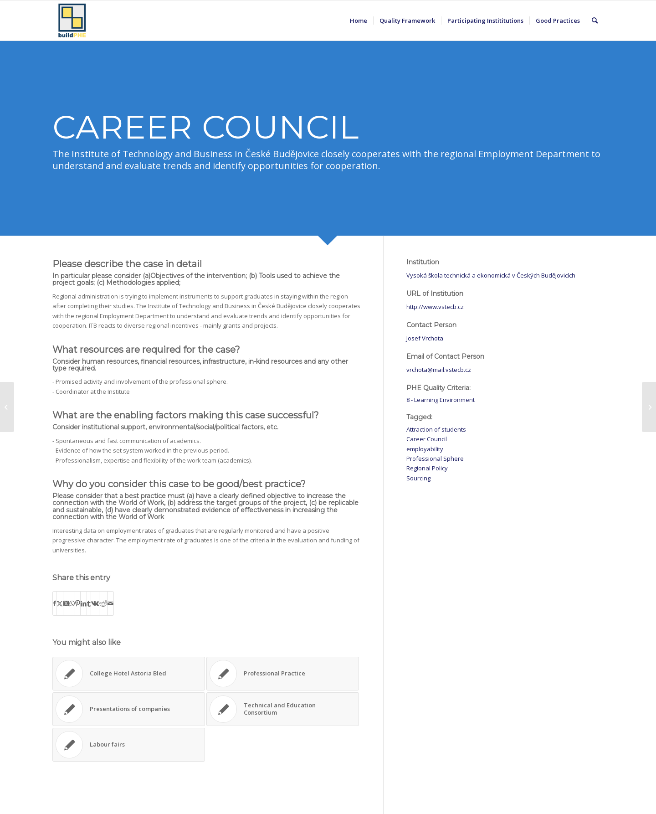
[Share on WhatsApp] (72, 603)
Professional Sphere (435, 458)
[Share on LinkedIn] (84, 603)
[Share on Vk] (95, 603)
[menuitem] (358, 20)
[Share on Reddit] (103, 603)
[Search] (595, 20)
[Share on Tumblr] (89, 603)
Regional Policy (427, 468)
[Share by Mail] (110, 603)
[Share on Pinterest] (77, 603)
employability (424, 449)
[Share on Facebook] (54, 603)
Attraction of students (436, 429)
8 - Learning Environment (440, 400)
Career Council (426, 439)
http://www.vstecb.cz (435, 307)
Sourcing (418, 478)
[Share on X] (59, 603)
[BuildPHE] (72, 20)
